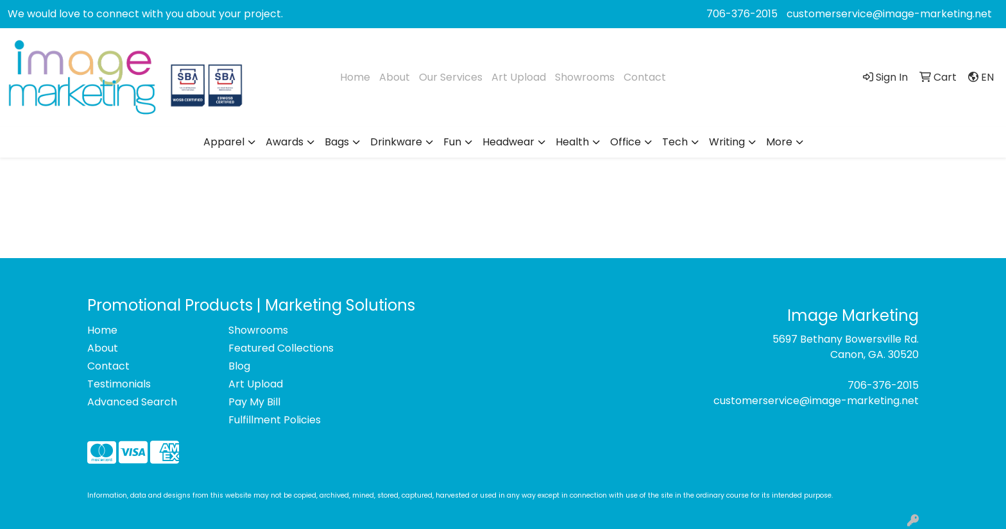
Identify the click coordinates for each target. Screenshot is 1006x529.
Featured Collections (281, 348)
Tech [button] (675, 141)
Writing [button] (727, 141)
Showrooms (585, 77)
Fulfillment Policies (274, 419)
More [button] (779, 141)
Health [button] (572, 141)
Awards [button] (284, 141)
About (394, 77)
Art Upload (518, 77)
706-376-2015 (742, 13)
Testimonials (119, 384)
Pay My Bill (254, 402)
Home (355, 77)
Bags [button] (337, 141)
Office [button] (625, 141)
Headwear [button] (508, 141)
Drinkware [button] (396, 141)
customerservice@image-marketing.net (889, 13)
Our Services (450, 77)
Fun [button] (452, 141)
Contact (645, 77)
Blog (239, 366)
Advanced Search (132, 402)
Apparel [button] (223, 141)
